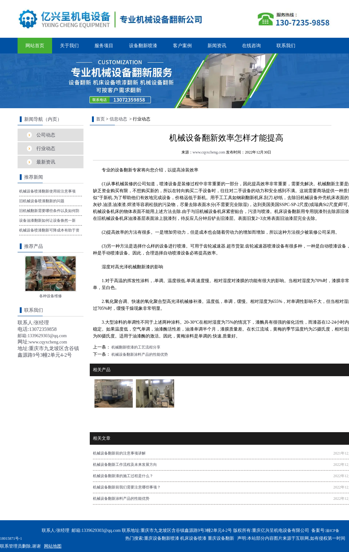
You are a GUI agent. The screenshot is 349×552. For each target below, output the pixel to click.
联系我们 (286, 45)
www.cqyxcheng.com (209, 152)
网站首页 (34, 45)
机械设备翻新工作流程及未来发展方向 (125, 464)
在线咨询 (251, 45)
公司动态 (45, 134)
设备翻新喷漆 (143, 45)
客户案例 (182, 45)
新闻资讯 (216, 45)
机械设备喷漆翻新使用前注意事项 (47, 191)
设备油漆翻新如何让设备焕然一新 (47, 220)
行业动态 (45, 148)
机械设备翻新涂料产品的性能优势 (139, 354)
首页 (100, 119)
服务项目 (103, 45)
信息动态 (118, 119)
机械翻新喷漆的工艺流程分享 (135, 347)
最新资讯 (45, 161)
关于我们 (69, 45)
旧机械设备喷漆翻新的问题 (41, 201)
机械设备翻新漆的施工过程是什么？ (123, 476)
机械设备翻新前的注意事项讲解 (119, 453)
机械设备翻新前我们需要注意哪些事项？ (127, 487)
